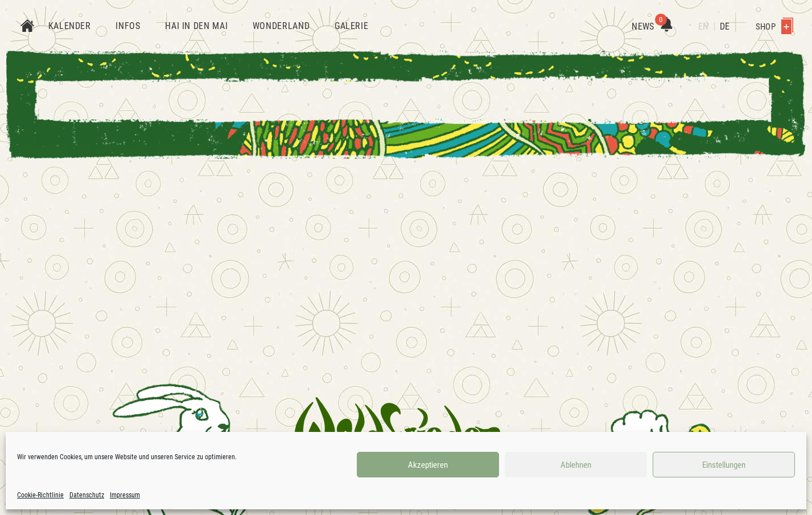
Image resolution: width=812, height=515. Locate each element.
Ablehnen (575, 465)
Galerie (351, 25)
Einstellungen (723, 465)
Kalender (69, 25)
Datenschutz (86, 495)
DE (724, 26)
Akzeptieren (428, 465)
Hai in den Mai (196, 25)
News (652, 26)
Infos (128, 25)
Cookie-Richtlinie (40, 495)
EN (703, 26)
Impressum (125, 495)
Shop (774, 27)
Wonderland (281, 25)
